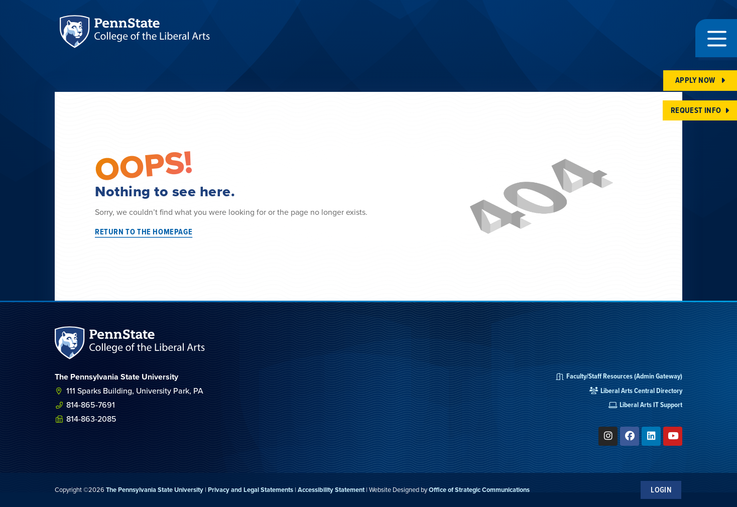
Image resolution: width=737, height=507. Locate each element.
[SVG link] (130, 342)
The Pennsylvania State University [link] (154, 489)
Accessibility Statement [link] (331, 489)
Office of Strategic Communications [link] (479, 489)
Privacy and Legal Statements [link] (250, 489)
